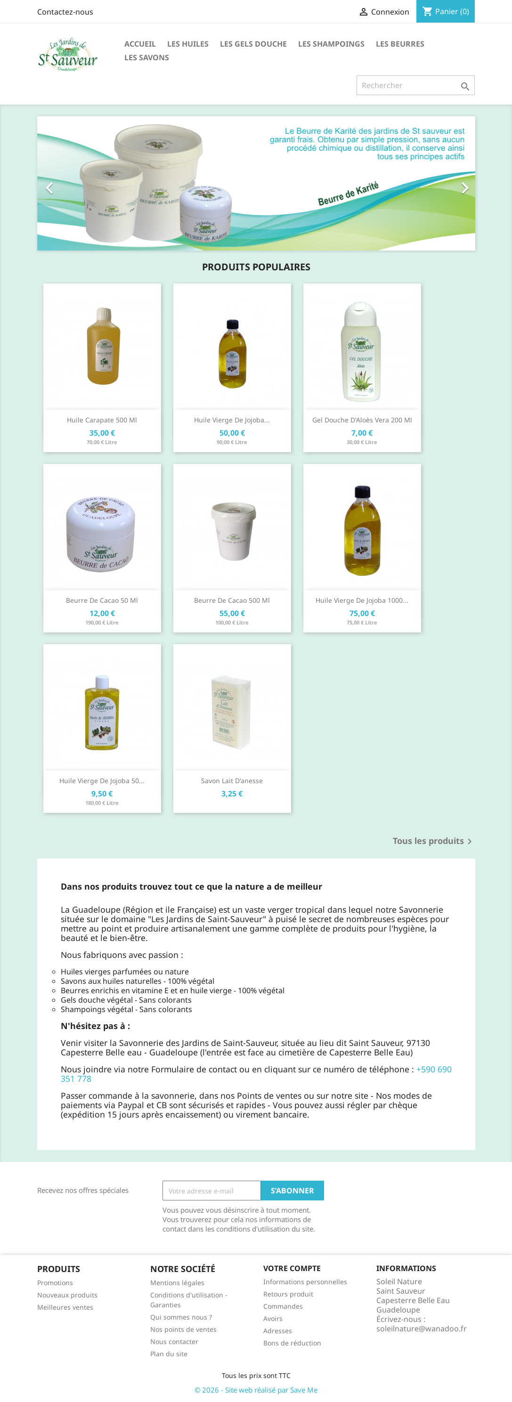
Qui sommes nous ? (181, 1317)
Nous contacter (174, 1341)
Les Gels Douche (253, 44)
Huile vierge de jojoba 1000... (362, 600)
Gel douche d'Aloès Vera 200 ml (362, 419)
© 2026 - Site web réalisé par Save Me (256, 1389)
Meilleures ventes (65, 1307)
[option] (256, 183)
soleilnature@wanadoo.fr (421, 1328)
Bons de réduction (292, 1342)
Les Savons (146, 57)
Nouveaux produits (67, 1294)
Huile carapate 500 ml (102, 419)
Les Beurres (400, 44)
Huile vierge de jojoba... (232, 419)
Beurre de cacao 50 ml (102, 600)
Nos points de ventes (183, 1329)
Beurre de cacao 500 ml (232, 600)
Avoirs (273, 1318)
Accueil (140, 44)
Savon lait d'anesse (232, 780)
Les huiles (188, 44)
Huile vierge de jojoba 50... (102, 780)
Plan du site (168, 1353)
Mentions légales (177, 1282)
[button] (70, 183)
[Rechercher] (416, 85)
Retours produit (288, 1293)
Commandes (283, 1306)
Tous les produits (434, 841)
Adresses (277, 1330)
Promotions (55, 1282)
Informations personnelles (305, 1281)
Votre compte (292, 1268)
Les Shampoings (331, 44)
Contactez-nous (65, 12)
